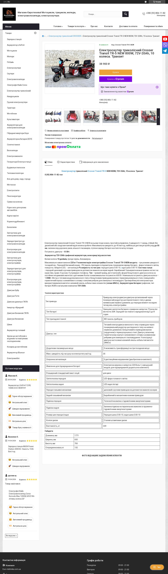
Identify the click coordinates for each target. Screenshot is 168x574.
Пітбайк (10, 62)
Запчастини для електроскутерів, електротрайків (14, 260)
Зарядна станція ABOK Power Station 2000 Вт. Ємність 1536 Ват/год (21, 449)
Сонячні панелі (13, 145)
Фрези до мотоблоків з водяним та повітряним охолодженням (17, 338)
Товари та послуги (76, 26)
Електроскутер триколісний (19, 91)
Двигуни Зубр (13, 290)
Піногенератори (14, 196)
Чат (157, 567)
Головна (57, 26)
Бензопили (12, 227)
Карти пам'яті (13, 216)
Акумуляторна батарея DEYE (19, 139)
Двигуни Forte (13, 296)
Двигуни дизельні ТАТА (17, 302)
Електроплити (13, 190)
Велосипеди (12, 150)
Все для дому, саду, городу (18, 179)
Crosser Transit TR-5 (97, 171)
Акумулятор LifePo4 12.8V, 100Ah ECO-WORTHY (19, 386)
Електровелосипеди (16, 79)
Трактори (11, 108)
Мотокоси (11, 185)
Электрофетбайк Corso (17, 85)
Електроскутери (14, 68)
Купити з (115, 79)
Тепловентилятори (15, 173)
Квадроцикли (13, 96)
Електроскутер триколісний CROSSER (65, 36)
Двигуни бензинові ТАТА (18, 313)
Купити (116, 72)
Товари (8, 33)
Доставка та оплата (128, 26)
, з (121, 268)
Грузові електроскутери (17, 102)
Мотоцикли (12, 51)
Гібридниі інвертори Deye (18, 133)
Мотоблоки (12, 114)
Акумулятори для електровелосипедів (16, 126)
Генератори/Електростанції (19, 162)
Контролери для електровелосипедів (16, 250)
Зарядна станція (14, 39)
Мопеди (10, 56)
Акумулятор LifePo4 (15, 45)
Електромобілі (13, 358)
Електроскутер (68, 171)
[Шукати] (125, 14)
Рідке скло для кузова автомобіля (16, 208)
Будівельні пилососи (16, 168)
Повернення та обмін (153, 26)
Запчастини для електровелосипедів (16, 234)
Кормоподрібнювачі (16, 222)
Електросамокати (14, 156)
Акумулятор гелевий (16, 330)
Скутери (10, 74)
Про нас (94, 26)
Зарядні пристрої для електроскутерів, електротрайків (16, 271)
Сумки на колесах (14, 202)
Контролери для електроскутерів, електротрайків (14, 282)
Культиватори (13, 119)
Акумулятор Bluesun (16, 353)
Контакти (108, 26)
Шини (9, 324)
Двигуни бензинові (15, 319)
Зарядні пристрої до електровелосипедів (16, 242)
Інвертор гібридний (15, 307)
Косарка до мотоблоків (17, 347)
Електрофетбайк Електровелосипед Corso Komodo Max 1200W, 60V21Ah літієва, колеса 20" (21, 495)
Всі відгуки (10, 536)
